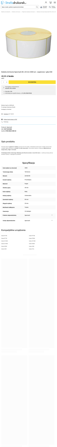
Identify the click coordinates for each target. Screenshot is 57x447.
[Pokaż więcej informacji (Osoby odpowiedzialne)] (52, 220)
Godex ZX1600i (4, 243)
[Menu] (55, 2)
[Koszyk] (50, 2)
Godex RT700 (4, 235)
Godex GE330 (4, 246)
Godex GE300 (32, 243)
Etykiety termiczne (16, 11)
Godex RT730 (4, 238)
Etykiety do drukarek (5, 11)
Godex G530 (3, 249)
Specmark (9, 127)
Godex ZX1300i (32, 241)
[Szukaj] (37, 7)
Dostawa (6, 114)
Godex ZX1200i (4, 241)
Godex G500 (31, 246)
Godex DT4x (31, 249)
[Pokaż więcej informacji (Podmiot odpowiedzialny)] (52, 215)
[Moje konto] (46, 2)
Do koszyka (32, 82)
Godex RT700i (32, 235)
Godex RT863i (32, 238)
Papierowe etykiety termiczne (28, 11)
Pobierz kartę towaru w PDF (10, 119)
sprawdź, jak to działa (10, 88)
